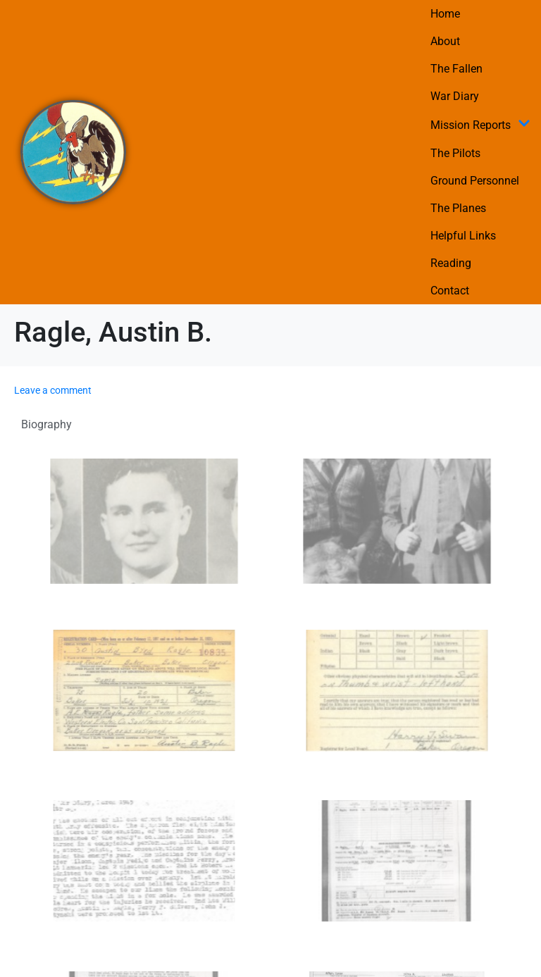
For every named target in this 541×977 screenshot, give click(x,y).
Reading (450, 263)
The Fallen (456, 68)
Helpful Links (463, 235)
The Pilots (455, 153)
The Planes (458, 208)
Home (445, 13)
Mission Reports (480, 124)
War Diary (454, 96)
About (445, 41)
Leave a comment (53, 390)
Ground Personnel (474, 180)
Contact (449, 290)
